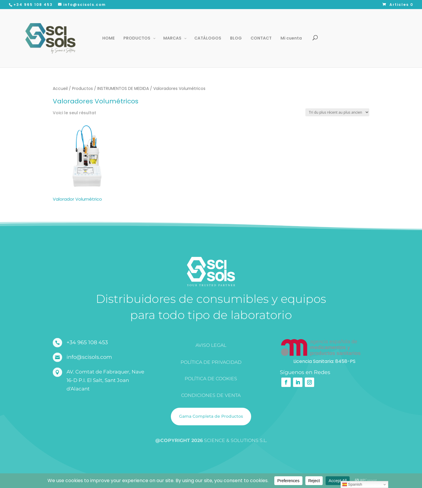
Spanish (352, 484)
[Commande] (337, 112)
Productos (82, 88)
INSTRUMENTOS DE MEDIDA (123, 88)
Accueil (60, 88)
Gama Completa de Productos (211, 416)
